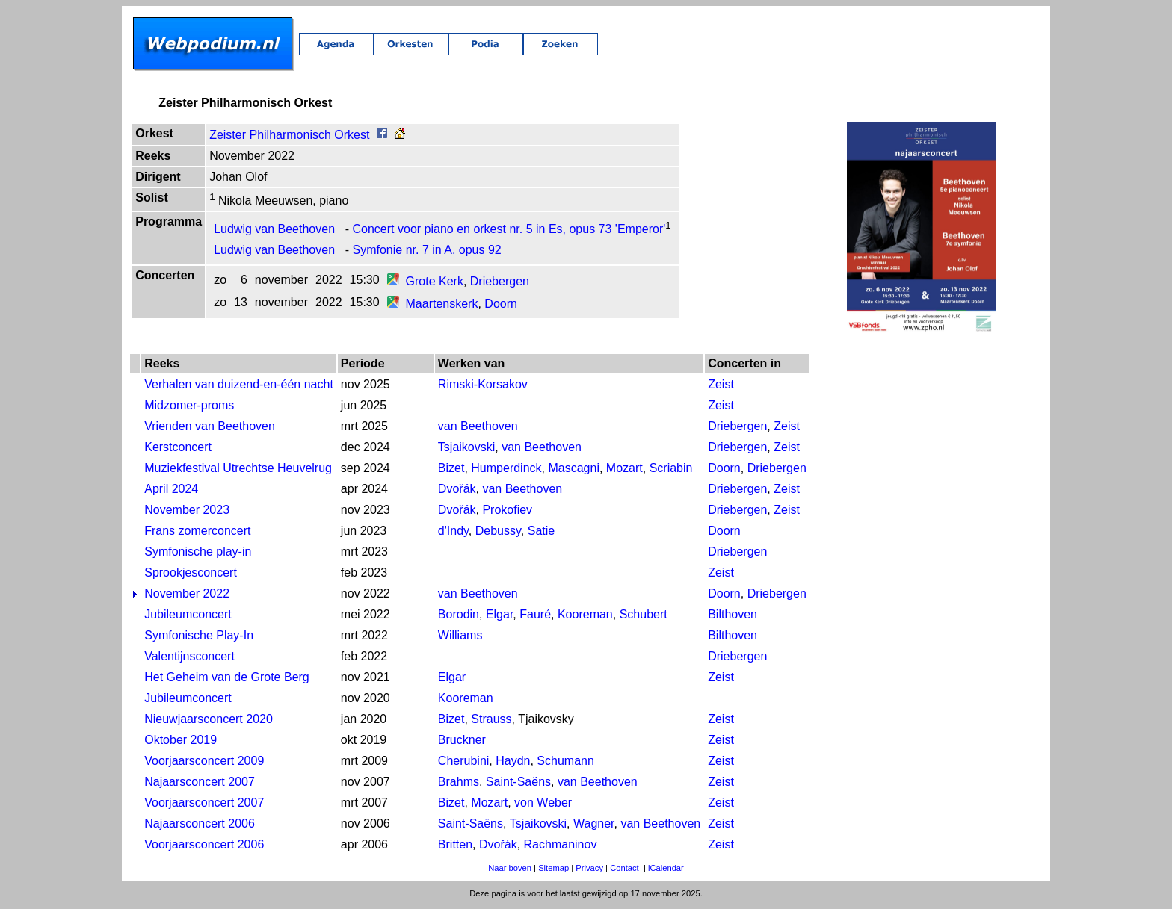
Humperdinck (506, 471)
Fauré (535, 617)
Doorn (500, 306)
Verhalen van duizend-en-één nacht (238, 387)
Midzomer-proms (189, 408)
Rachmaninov (560, 847)
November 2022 (186, 596)
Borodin (458, 617)
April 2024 (171, 491)
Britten (455, 847)
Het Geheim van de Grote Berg (226, 680)
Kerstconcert (178, 450)
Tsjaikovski (466, 450)
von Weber (543, 805)
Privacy (589, 870)
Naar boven (509, 870)
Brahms (458, 784)
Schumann (565, 763)
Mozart (624, 471)
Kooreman (585, 617)
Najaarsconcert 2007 (199, 784)
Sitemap (553, 870)
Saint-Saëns (518, 784)
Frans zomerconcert (197, 533)
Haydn (513, 763)
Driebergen (499, 284)
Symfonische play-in (197, 554)
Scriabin (671, 471)
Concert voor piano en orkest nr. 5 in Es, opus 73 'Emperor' (509, 232)
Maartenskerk (442, 306)
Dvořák (457, 491)
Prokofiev (507, 512)
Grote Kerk (434, 284)
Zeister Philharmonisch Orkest (289, 137)
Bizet (451, 471)
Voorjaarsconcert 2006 (204, 847)
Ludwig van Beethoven (274, 232)
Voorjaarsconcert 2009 (204, 763)
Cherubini (463, 763)
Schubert (643, 617)
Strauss (491, 722)
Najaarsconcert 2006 (199, 826)
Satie (541, 533)
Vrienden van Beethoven (209, 429)
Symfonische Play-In (198, 638)
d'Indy (453, 533)
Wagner (593, 826)
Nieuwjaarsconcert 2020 (208, 722)
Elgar (499, 617)
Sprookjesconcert (190, 575)
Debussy (498, 533)
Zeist (721, 387)
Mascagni (573, 471)
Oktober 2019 (180, 742)
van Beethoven (478, 429)
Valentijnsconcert (189, 659)
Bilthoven (732, 617)
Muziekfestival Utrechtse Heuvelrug (238, 471)
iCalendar (666, 870)
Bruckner (462, 742)
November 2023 (186, 512)
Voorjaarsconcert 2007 (204, 805)
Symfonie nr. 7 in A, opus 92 (427, 252)
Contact (624, 870)
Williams (460, 638)
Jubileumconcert (188, 617)
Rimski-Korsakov (483, 387)
